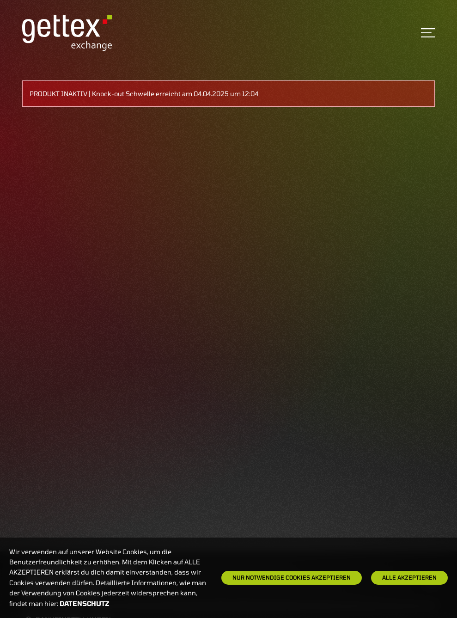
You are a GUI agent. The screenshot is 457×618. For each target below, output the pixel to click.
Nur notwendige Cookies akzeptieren (291, 577)
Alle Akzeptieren (409, 577)
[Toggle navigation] (428, 33)
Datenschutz (85, 603)
